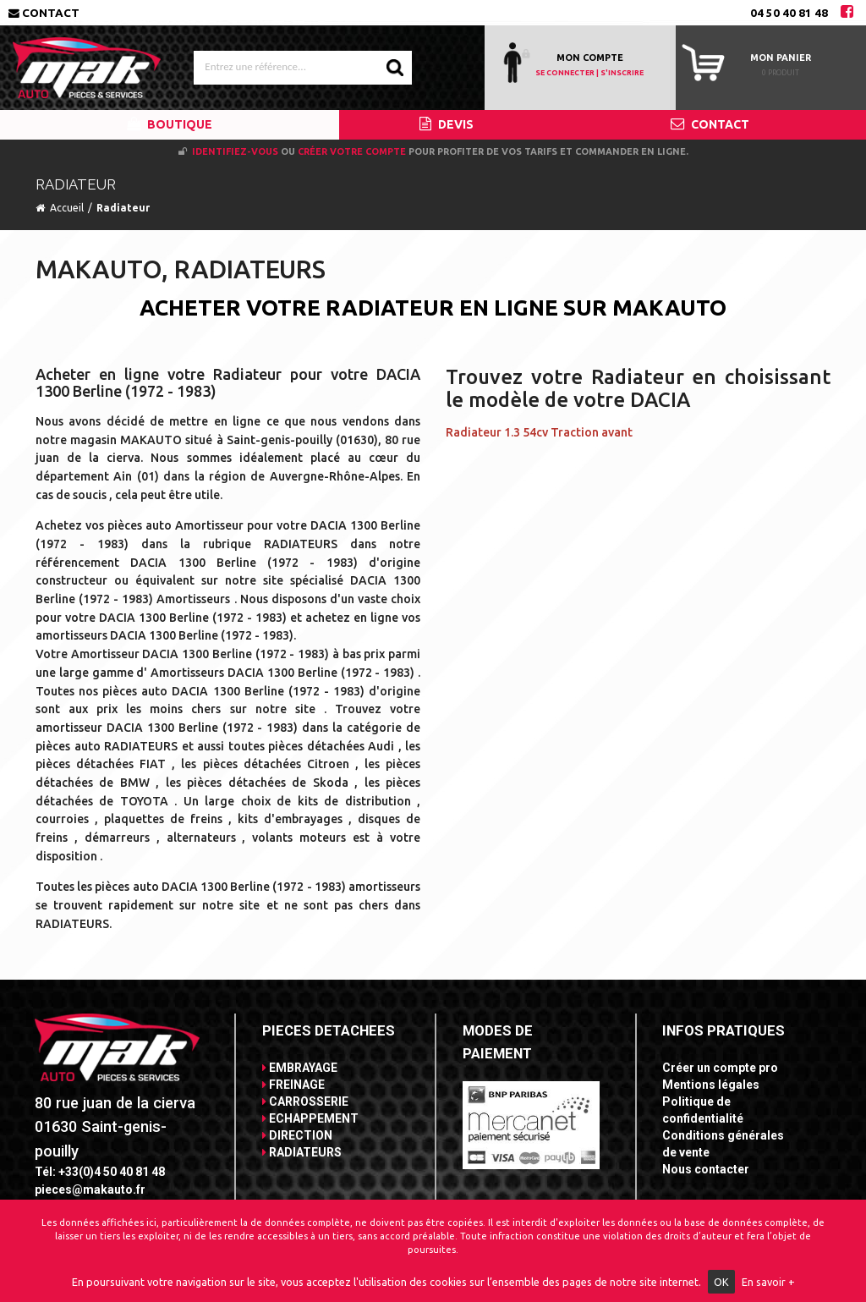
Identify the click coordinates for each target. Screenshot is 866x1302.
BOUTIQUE (169, 124)
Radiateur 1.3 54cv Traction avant (539, 432)
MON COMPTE (589, 57)
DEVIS (446, 124)
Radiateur (123, 207)
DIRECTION (297, 1135)
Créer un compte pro (720, 1067)
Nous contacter (705, 1169)
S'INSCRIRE (622, 73)
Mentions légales (710, 1084)
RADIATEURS (302, 1152)
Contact (43, 12)
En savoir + (768, 1282)
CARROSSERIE (305, 1101)
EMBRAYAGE (299, 1067)
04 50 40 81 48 (789, 12)
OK (721, 1282)
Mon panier (780, 57)
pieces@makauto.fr (90, 1189)
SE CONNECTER (565, 73)
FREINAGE (293, 1084)
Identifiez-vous (235, 151)
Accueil (67, 207)
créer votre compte (352, 151)
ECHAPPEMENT (310, 1118)
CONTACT (710, 124)
